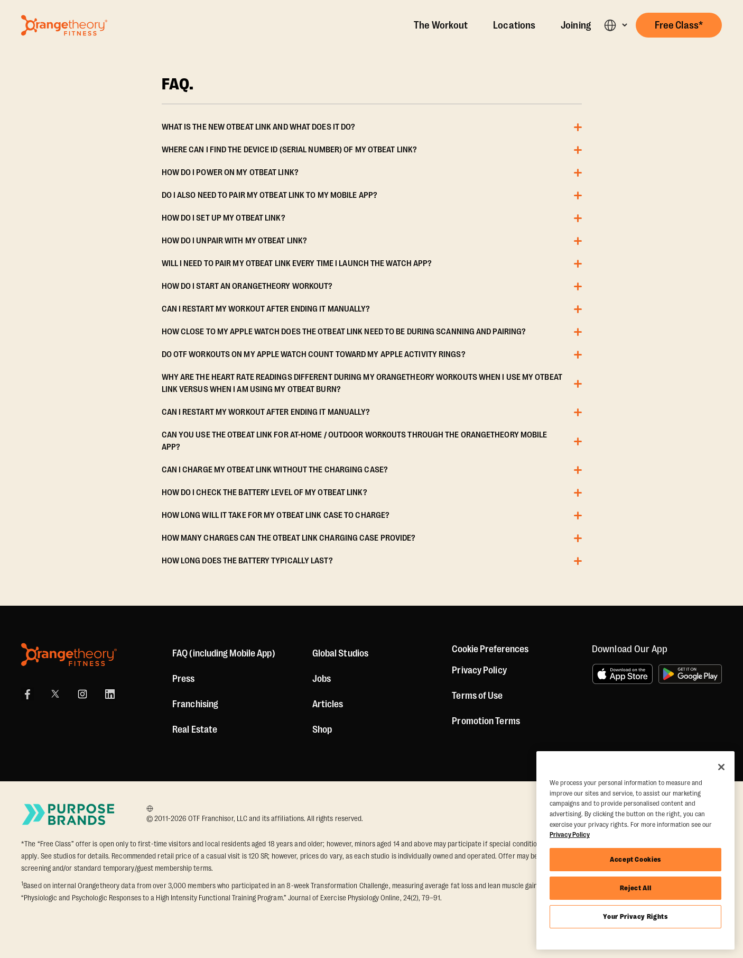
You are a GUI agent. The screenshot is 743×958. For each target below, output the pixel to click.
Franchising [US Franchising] (195, 704)
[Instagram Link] (82, 694)
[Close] (721, 767)
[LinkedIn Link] (110, 694)
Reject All (636, 888)
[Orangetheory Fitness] (69, 655)
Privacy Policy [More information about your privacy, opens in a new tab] (570, 834)
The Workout (441, 25)
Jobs (321, 678)
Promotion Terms (486, 721)
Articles (327, 704)
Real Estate (194, 729)
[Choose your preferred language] (152, 809)
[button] (615, 25)
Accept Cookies (635, 859)
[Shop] (322, 729)
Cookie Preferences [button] (490, 649)
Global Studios (340, 653)
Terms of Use (477, 695)
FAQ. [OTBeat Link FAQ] (178, 84)
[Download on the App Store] (622, 674)
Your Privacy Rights (635, 916)
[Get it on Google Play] (690, 674)
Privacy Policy (479, 670)
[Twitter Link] (55, 694)
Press (183, 678)
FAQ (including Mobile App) (223, 653)
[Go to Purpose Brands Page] (68, 814)
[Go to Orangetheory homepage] (64, 25)
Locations (514, 25)
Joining (576, 25)
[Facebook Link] (27, 694)
